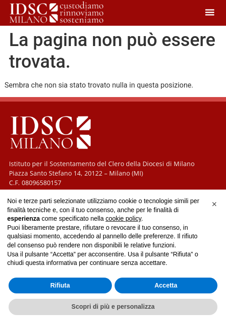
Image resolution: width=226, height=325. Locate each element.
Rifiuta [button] (60, 285)
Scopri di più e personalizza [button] (112, 306)
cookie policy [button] (123, 218)
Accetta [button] (165, 285)
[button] (209, 12)
